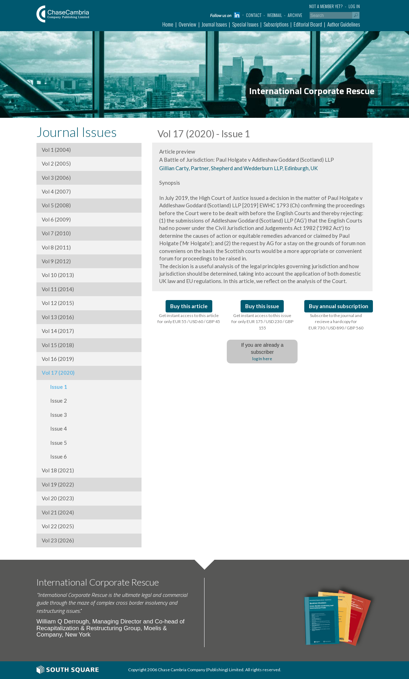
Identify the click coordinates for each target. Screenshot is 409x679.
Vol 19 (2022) (58, 484)
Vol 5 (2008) (56, 205)
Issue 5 (54, 442)
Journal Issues (214, 24)
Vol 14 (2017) (58, 331)
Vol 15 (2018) (58, 345)
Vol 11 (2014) (58, 289)
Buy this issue (262, 306)
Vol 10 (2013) (58, 275)
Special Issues (245, 24)
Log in (354, 6)
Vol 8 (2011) (56, 247)
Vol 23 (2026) (58, 540)
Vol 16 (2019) (58, 359)
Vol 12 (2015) (58, 303)
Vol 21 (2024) (58, 512)
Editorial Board (308, 24)
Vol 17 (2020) (58, 372)
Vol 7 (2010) (56, 233)
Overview (187, 24)
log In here (262, 358)
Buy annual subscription (338, 306)
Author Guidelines (343, 24)
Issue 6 (54, 456)
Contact (253, 15)
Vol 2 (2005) (56, 163)
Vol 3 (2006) (56, 177)
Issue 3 (54, 415)
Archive (295, 15)
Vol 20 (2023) (58, 498)
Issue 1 (54, 387)
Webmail (274, 15)
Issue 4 (54, 428)
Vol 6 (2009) (56, 219)
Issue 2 (54, 400)
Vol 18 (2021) (58, 470)
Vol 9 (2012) (56, 261)
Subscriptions (276, 24)
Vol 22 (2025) (58, 526)
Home (167, 24)
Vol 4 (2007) (56, 191)
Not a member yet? (326, 6)
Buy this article (189, 306)
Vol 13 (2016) (58, 317)
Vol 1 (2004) (56, 149)
